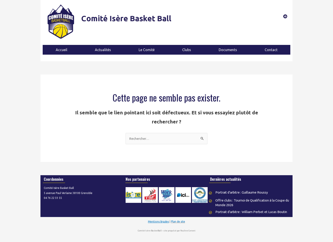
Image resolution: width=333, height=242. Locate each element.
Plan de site (178, 225)
